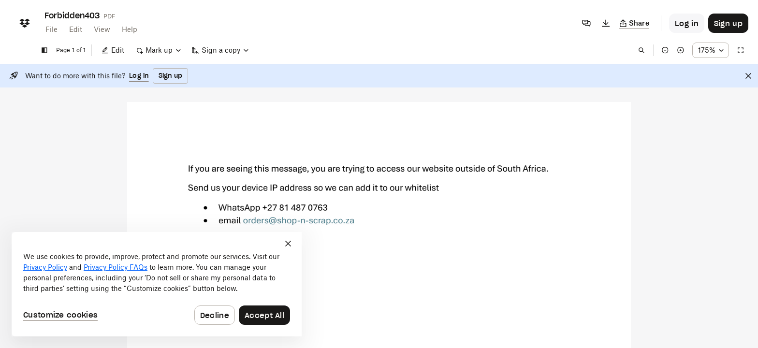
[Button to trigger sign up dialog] (728, 23)
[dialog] (157, 284)
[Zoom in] (680, 50)
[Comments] (586, 23)
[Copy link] (634, 23)
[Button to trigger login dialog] (686, 23)
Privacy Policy (45, 267)
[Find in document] (641, 50)
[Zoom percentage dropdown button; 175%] (710, 50)
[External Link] (298, 224)
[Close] (748, 76)
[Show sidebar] (44, 50)
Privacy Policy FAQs (115, 267)
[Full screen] (740, 50)
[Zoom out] (665, 50)
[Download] (605, 23)
